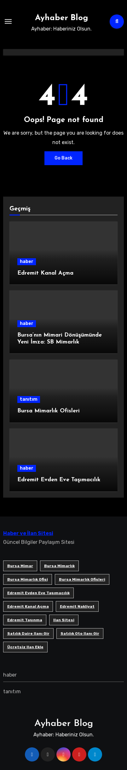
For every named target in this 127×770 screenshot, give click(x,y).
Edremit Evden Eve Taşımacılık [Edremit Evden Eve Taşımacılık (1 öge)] (38, 593)
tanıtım (29, 399)
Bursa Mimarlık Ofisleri (48, 411)
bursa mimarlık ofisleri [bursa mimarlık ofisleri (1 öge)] (82, 579)
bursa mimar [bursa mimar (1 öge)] (20, 566)
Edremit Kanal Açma (45, 273)
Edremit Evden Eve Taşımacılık (59, 480)
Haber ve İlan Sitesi (28, 533)
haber (26, 261)
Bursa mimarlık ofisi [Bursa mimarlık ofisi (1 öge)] (27, 579)
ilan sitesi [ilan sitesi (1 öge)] (63, 620)
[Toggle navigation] (8, 21)
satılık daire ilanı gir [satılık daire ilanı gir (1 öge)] (28, 633)
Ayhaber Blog (61, 18)
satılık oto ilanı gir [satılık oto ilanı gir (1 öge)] (80, 633)
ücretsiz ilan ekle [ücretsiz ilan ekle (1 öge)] (25, 647)
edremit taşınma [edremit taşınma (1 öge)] (24, 620)
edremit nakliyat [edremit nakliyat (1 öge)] (77, 606)
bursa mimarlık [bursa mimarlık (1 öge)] (59, 566)
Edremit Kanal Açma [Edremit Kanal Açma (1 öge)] (28, 606)
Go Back (63, 158)
